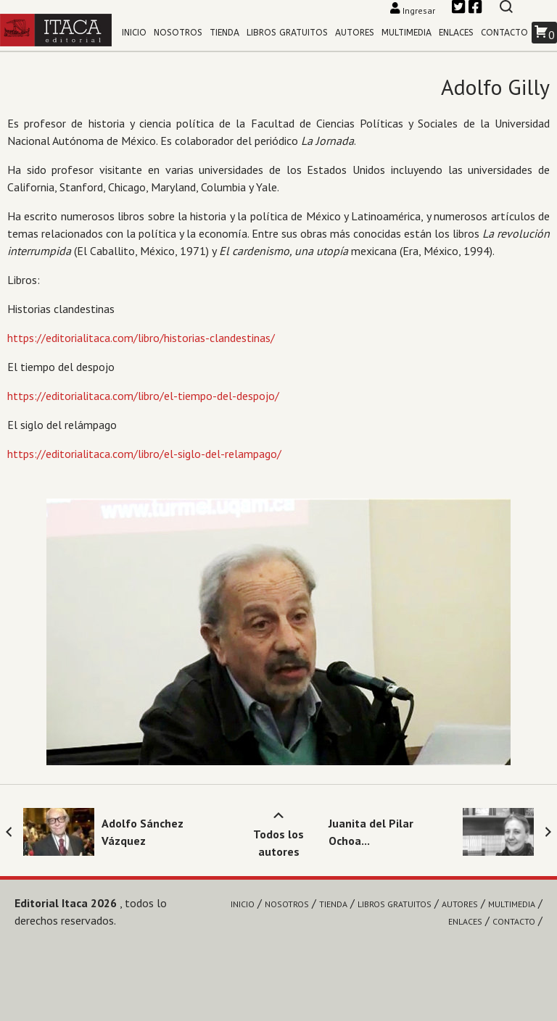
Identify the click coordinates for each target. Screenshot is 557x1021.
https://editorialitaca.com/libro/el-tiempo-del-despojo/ (143, 395)
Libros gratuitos (287, 33)
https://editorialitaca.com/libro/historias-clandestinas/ (141, 337)
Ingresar (413, 10)
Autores (354, 33)
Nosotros (178, 33)
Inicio (134, 33)
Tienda (224, 33)
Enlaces (456, 33)
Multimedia (406, 33)
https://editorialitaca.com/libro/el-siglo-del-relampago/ (144, 453)
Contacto (504, 33)
